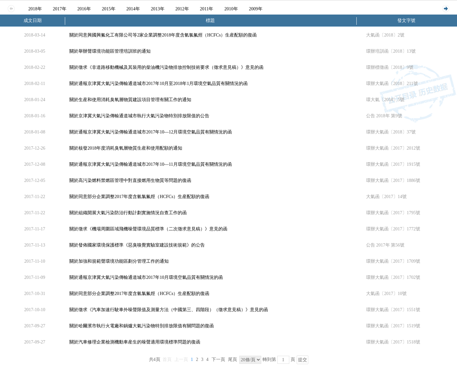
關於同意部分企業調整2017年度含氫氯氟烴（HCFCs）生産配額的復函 (139, 196)
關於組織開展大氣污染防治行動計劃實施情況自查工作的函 (128, 212)
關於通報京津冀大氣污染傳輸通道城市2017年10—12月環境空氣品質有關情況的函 (150, 132)
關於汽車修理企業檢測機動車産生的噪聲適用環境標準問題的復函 (134, 342)
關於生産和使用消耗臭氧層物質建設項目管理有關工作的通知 (130, 99)
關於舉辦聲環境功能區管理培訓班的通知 (110, 51)
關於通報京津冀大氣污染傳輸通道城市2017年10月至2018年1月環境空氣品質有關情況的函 (158, 83)
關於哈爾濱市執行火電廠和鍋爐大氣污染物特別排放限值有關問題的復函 (141, 325)
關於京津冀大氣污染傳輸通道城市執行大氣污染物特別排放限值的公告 (139, 115)
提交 (302, 359)
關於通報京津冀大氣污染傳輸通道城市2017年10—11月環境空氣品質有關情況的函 (150, 164)
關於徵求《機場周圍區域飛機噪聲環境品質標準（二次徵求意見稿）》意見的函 (148, 229)
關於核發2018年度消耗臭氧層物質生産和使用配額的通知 (125, 148)
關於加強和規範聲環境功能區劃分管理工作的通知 (119, 261)
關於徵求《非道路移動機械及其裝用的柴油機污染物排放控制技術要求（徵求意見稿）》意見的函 (166, 67)
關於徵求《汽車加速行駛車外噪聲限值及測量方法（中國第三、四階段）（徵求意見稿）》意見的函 (168, 309)
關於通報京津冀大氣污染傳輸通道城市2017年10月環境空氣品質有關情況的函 (146, 277)
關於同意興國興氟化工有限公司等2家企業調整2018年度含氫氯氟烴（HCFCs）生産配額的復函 (163, 35)
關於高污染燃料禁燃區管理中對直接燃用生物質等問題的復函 (130, 180)
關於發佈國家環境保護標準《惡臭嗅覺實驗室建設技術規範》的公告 (137, 245)
